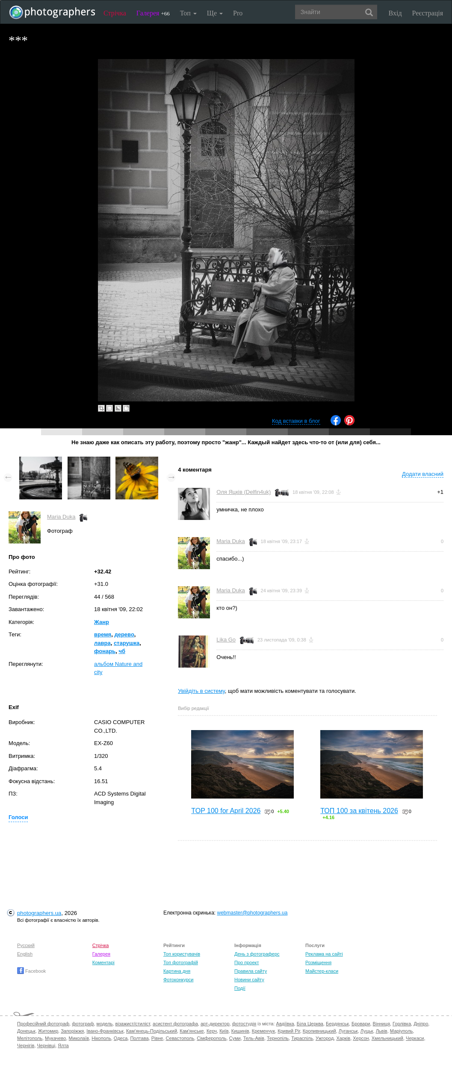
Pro (237, 13)
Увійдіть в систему (201, 691)
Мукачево (55, 1038)
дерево (124, 634)
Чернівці (46, 1045)
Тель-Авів (253, 1038)
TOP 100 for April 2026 (225, 810)
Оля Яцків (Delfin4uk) (243, 492)
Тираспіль (302, 1038)
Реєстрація (427, 13)
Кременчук (263, 1030)
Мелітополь (29, 1038)
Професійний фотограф (43, 1023)
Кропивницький (319, 1030)
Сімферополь (211, 1038)
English (24, 953)
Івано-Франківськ (104, 1030)
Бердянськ (337, 1023)
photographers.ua (39, 913)
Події (239, 988)
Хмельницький (387, 1038)
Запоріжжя (72, 1030)
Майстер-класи (321, 971)
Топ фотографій (180, 962)
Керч (212, 1030)
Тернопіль (278, 1038)
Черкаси (415, 1038)
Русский (26, 945)
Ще (215, 13)
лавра (102, 643)
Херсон (361, 1038)
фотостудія (244, 1023)
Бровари (361, 1023)
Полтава (139, 1038)
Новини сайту (249, 979)
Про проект (246, 962)
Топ (188, 13)
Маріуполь (401, 1030)
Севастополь (180, 1038)
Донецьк (26, 1030)
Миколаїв (79, 1038)
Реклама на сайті (324, 953)
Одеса (120, 1038)
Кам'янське (192, 1030)
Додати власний (422, 474)
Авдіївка (285, 1023)
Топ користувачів (181, 953)
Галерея (153, 13)
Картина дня (176, 971)
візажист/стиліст (132, 1023)
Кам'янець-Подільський (151, 1030)
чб (121, 651)
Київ (223, 1030)
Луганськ (348, 1030)
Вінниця (381, 1023)
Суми (235, 1038)
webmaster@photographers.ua (252, 913)
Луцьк (366, 1030)
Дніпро (421, 1023)
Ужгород (325, 1038)
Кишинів (240, 1030)
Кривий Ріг (289, 1030)
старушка (126, 643)
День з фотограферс (257, 953)
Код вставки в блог (296, 421)
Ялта (63, 1045)
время (102, 634)
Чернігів (25, 1045)
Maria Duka (61, 517)
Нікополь (101, 1038)
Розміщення (318, 962)
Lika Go (226, 639)
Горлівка (402, 1023)
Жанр (101, 622)
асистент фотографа (175, 1023)
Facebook (31, 971)
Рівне (157, 1038)
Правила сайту (250, 971)
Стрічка (114, 13)
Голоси (18, 817)
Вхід (395, 13)
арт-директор (215, 1023)
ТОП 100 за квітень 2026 (359, 810)
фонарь (104, 651)
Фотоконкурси (178, 979)
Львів (381, 1030)
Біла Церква (310, 1023)
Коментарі (103, 962)
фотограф (83, 1023)
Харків (343, 1038)
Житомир (48, 1030)
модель (105, 1023)
